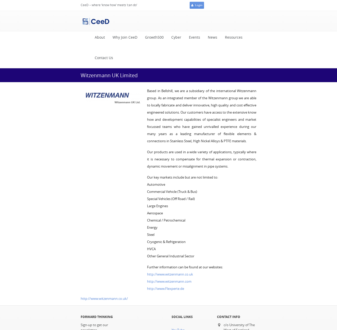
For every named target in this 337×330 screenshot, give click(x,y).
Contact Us (104, 58)
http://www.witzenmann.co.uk (170, 274)
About (98, 36)
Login (196, 5)
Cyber (176, 37)
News (212, 37)
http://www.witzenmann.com (169, 281)
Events (193, 36)
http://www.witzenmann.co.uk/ (104, 298)
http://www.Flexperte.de (165, 289)
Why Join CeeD (124, 36)
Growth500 (154, 37)
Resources (234, 37)
